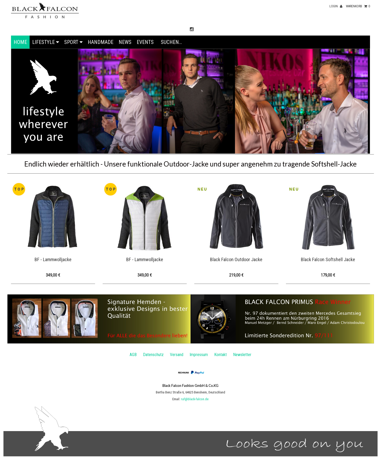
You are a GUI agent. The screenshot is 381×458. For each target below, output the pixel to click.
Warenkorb (358, 6)
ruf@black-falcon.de (194, 399)
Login (335, 6)
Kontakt (220, 354)
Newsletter (242, 354)
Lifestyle (45, 42)
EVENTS (145, 42)
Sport (73, 42)
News (125, 42)
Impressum (199, 354)
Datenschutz (153, 354)
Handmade (100, 42)
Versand (176, 354)
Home (20, 42)
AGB (133, 354)
